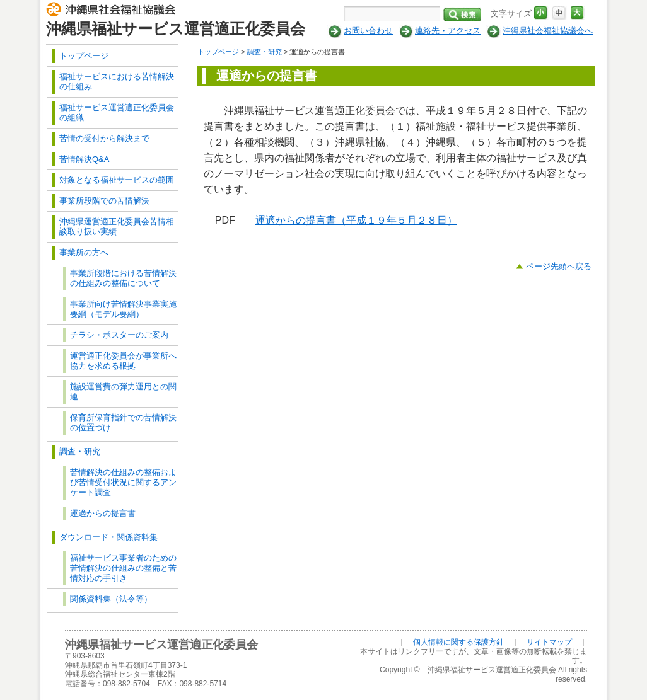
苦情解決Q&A (84, 159)
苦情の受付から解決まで (104, 138)
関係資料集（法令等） (111, 599)
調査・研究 (264, 51)
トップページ (218, 51)
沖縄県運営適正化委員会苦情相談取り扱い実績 (116, 226)
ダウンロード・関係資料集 (108, 537)
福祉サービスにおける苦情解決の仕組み (116, 81)
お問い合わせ (368, 30)
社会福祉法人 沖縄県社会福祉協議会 (114, 11)
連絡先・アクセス (448, 30)
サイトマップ (549, 642)
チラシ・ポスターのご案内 (119, 335)
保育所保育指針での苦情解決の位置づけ (123, 422)
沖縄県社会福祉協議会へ (548, 30)
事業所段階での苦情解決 (104, 200)
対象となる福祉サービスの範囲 (116, 180)
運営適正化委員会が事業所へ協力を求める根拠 (123, 360)
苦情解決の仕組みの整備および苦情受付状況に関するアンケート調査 (123, 482)
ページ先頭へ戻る (559, 266)
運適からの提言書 (103, 513)
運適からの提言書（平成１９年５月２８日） (356, 220)
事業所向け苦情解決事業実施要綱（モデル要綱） (123, 309)
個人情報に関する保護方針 (458, 642)
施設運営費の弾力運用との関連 (123, 391)
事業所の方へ (83, 252)
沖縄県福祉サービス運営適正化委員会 (175, 28)
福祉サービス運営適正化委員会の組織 (116, 112)
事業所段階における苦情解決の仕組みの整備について (123, 278)
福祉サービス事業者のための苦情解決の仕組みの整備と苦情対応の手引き (123, 568)
